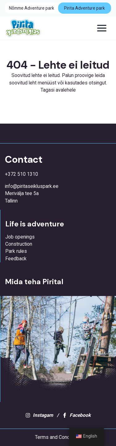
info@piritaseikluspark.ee (31, 186)
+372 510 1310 (21, 174)
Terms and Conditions (58, 437)
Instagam (39, 415)
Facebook (76, 415)
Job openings (20, 237)
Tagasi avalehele (58, 90)
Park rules (16, 251)
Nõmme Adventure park (31, 8)
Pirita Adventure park (84, 8)
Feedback (16, 259)
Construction (18, 244)
